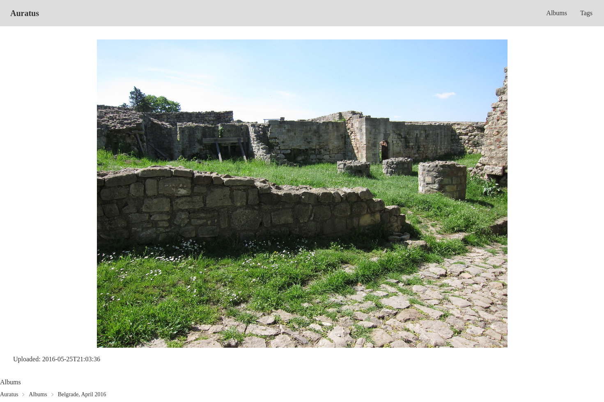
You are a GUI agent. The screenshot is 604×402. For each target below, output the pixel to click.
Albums (556, 12)
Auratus (24, 13)
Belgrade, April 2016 (82, 394)
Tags (586, 12)
